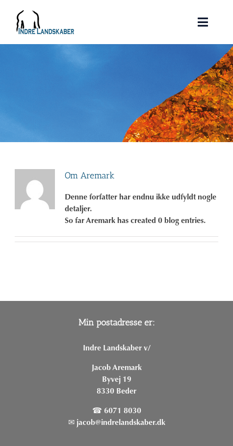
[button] (212, 14)
